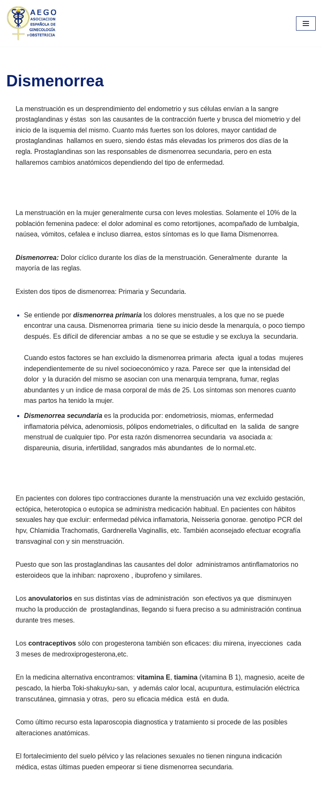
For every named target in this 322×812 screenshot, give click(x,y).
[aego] (31, 23)
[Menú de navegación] (306, 23)
